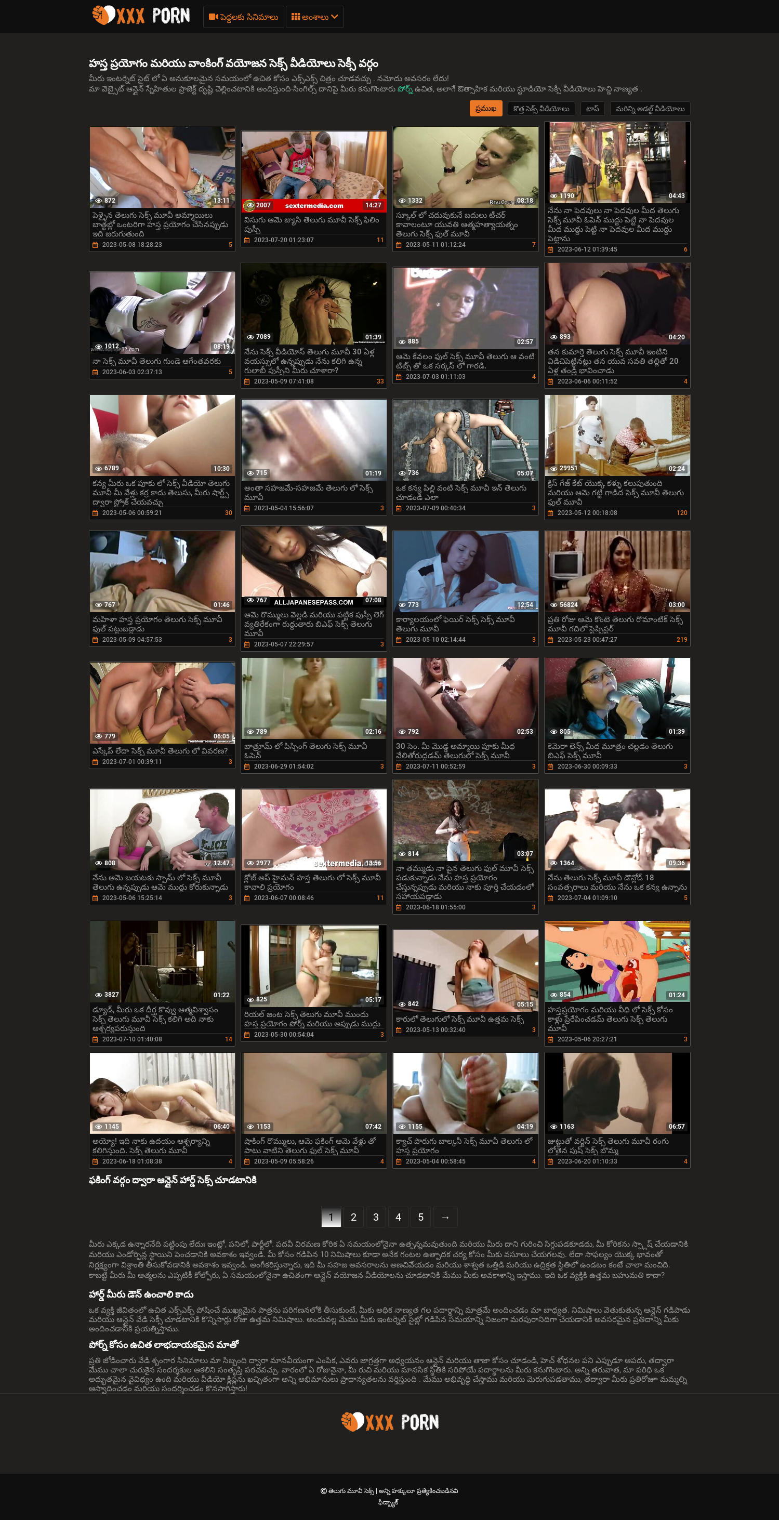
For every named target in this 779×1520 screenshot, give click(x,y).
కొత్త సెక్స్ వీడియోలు (541, 108)
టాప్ (592, 108)
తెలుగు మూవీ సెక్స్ (352, 1491)
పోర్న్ (406, 89)
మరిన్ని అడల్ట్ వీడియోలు (650, 108)
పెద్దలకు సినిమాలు (244, 16)
